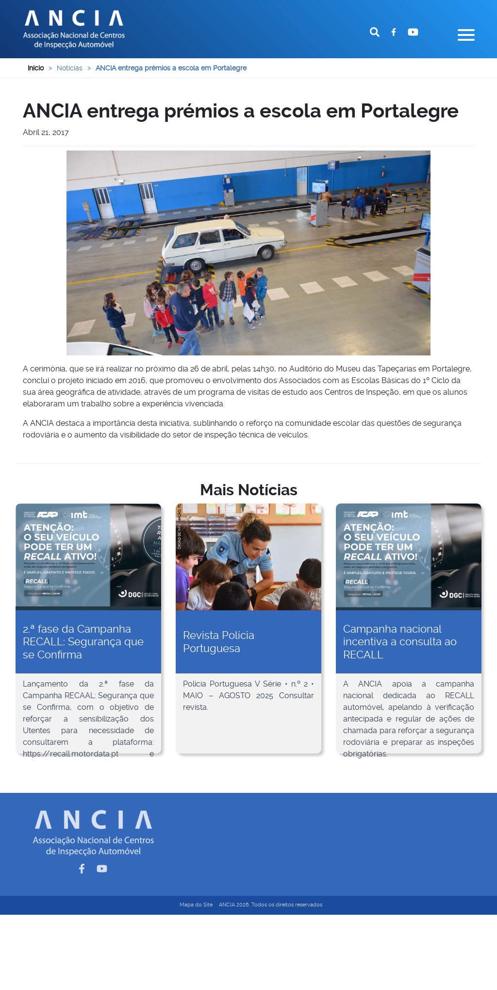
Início (36, 68)
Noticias (70, 68)
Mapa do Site (196, 905)
